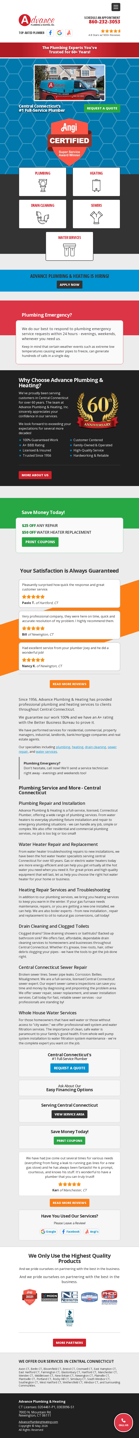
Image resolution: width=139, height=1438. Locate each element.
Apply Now (69, 284)
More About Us (35, 475)
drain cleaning (95, 747)
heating (77, 747)
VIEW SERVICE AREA (69, 1114)
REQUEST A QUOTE (102, 108)
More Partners (69, 1342)
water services (46, 751)
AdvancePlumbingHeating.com (38, 1422)
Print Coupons (40, 541)
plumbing (63, 747)
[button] (116, 7)
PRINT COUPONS (69, 1140)
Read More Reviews (69, 684)
